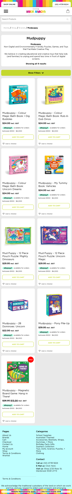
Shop (13, 28)
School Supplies (43, 435)
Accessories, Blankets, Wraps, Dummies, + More (50, 441)
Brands (22, 28)
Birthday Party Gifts (45, 444)
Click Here (51, 466)
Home (6, 28)
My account (7, 449)
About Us (6, 435)
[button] (18, 143)
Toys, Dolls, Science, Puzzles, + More (50, 450)
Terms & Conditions (11, 453)
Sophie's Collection (45, 447)
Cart (4, 440)
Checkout (6, 442)
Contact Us (7, 444)
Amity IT (34, 491)
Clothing (40, 453)
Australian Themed (45, 438)
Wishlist (6, 456)
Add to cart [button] (18, 137)
